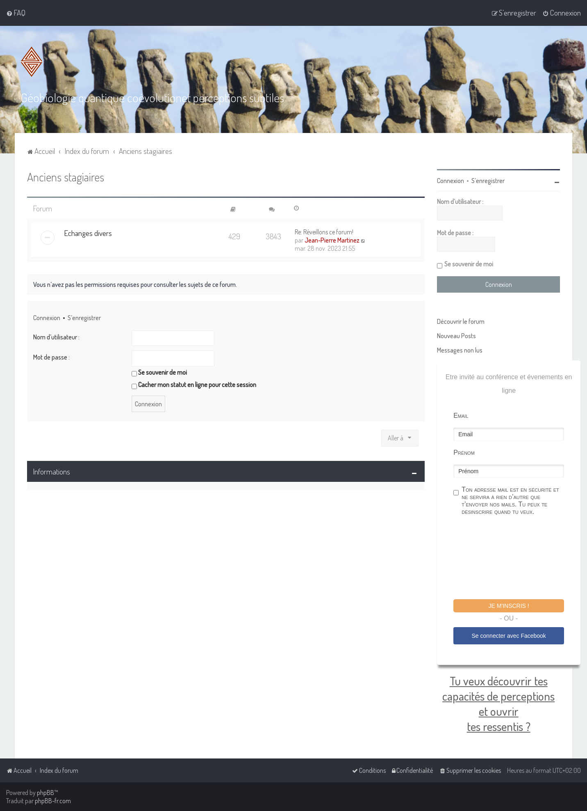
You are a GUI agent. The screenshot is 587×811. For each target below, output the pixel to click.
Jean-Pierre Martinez (332, 240)
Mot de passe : (51, 357)
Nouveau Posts (456, 335)
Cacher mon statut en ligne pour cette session (194, 384)
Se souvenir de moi (159, 372)
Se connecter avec (509, 635)
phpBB (45, 792)
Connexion (46, 317)
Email (460, 415)
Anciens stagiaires (65, 176)
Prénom (464, 452)
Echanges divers (88, 232)
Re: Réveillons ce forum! (324, 231)
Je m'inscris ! (509, 605)
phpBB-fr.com (53, 801)
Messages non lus (459, 350)
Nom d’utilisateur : (56, 336)
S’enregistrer (84, 317)
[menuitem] (15, 12)
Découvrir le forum (461, 321)
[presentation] (515, 558)
